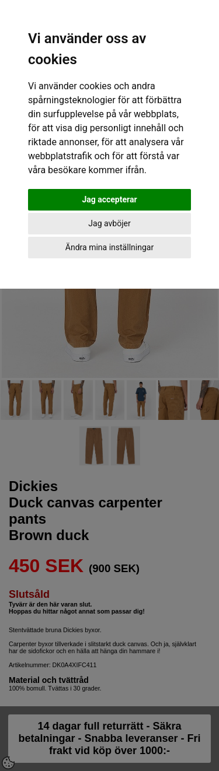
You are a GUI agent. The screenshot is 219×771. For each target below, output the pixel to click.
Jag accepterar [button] (109, 199)
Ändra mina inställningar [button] (109, 247)
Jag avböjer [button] (109, 223)
